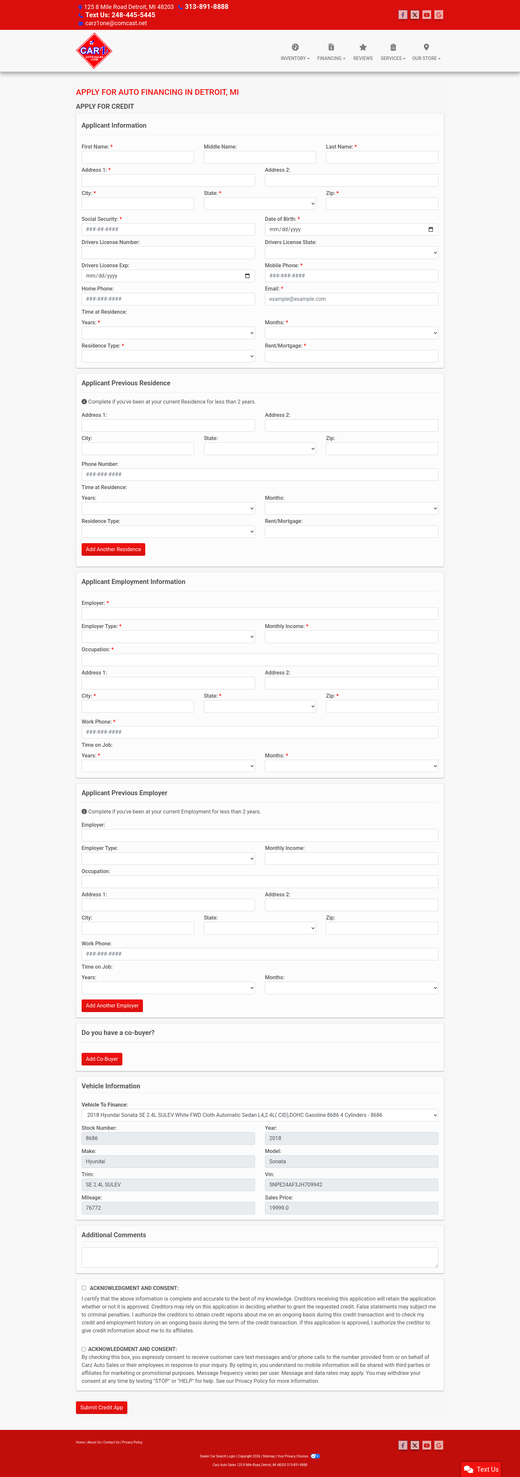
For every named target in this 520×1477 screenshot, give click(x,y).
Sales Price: (279, 1197)
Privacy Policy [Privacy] (132, 1442)
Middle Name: (220, 146)
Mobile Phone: (282, 265)
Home (80, 1442)
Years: (89, 322)
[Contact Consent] (84, 1348)
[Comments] (260, 1257)
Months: (275, 322)
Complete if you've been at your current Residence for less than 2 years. (169, 401)
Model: (273, 1150)
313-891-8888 (204, 6)
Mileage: (92, 1197)
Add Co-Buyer (102, 1058)
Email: (272, 288)
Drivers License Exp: (105, 265)
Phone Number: (100, 463)
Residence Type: (101, 345)
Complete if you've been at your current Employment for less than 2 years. (171, 811)
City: (87, 192)
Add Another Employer (112, 1005)
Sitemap (269, 1455)
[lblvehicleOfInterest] (260, 1114)
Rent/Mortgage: (283, 345)
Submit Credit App (101, 1407)
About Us (94, 1442)
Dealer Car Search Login (217, 1455)
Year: (271, 1127)
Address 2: (277, 169)
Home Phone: (98, 288)
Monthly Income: (285, 625)
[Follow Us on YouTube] (426, 15)
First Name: (95, 146)
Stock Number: (99, 1127)
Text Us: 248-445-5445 (116, 14)
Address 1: (94, 169)
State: (211, 192)
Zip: (330, 192)
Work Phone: (97, 721)
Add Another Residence (113, 549)
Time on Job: (97, 744)
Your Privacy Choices (298, 1455)
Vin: (269, 1174)
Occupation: (96, 649)
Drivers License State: (291, 241)
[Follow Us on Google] (438, 15)
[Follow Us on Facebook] (403, 15)
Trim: (88, 1174)
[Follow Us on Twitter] (415, 15)
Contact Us (111, 1442)
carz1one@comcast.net (116, 22)
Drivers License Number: (111, 241)
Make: (89, 1150)
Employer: (93, 602)
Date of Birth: (280, 218)
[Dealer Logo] (94, 50)
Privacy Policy (251, 1380)
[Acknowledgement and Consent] (84, 1287)
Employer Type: (100, 625)
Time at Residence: (104, 311)
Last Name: (339, 146)
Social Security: (100, 218)
